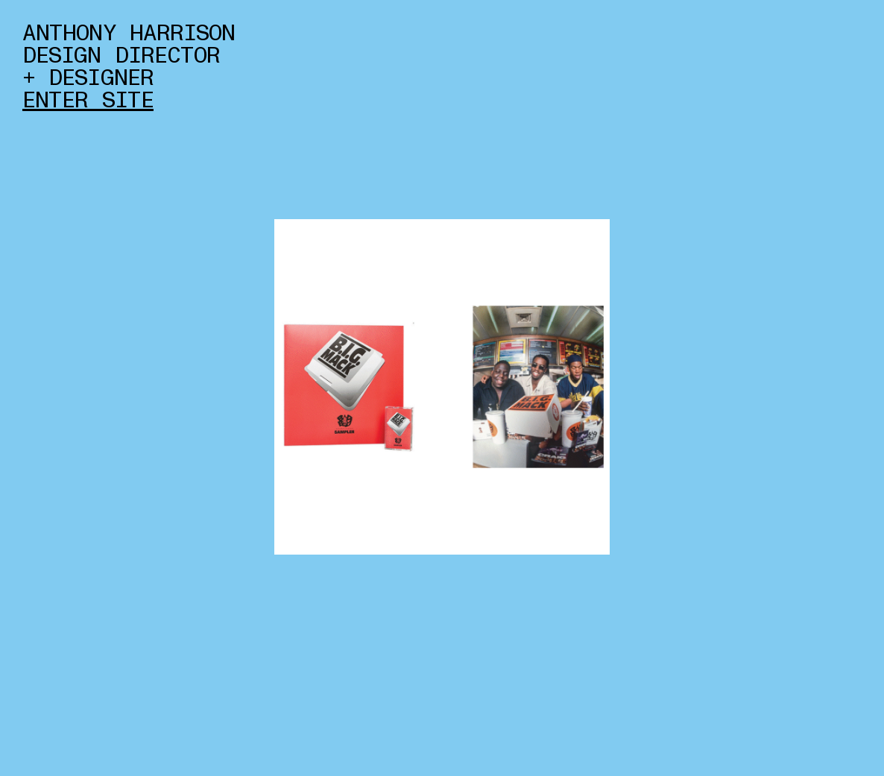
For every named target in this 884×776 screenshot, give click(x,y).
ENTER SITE (88, 100)
